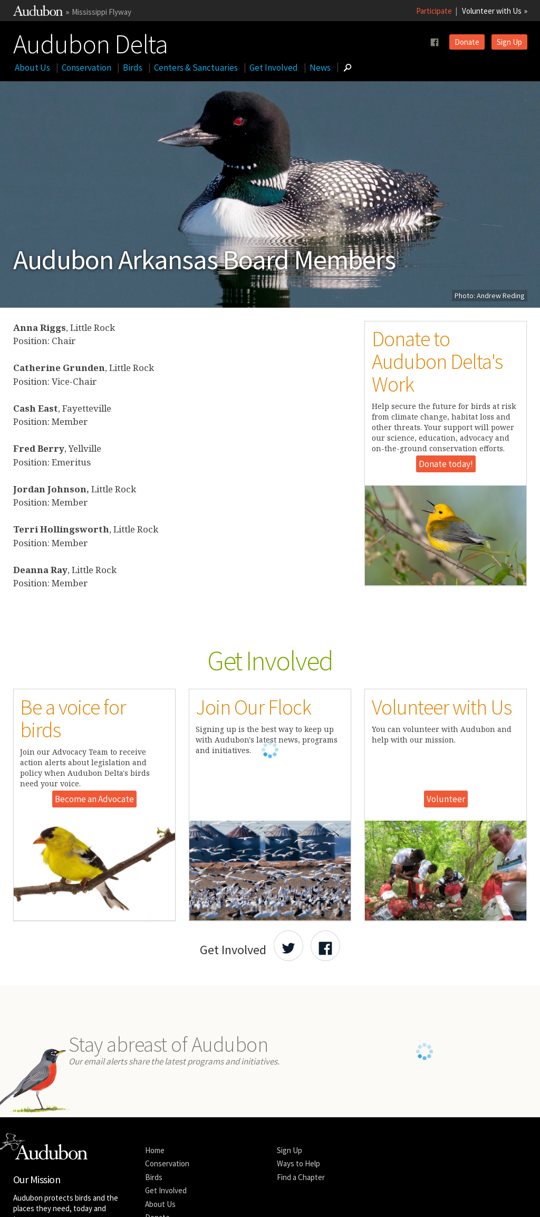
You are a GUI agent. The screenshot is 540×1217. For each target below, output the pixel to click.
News (320, 67)
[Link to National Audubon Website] (38, 13)
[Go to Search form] (347, 67)
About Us (32, 67)
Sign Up (509, 42)
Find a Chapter (301, 1204)
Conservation (86, 67)
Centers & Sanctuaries (196, 67)
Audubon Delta (90, 41)
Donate (467, 42)
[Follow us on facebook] (434, 42)
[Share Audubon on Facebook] (325, 945)
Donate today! (446, 464)
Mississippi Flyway (101, 12)
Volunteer (446, 799)
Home (155, 1177)
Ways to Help (298, 1190)
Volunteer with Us (492, 11)
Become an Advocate (94, 799)
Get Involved (273, 67)
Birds (132, 67)
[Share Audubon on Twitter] (288, 945)
